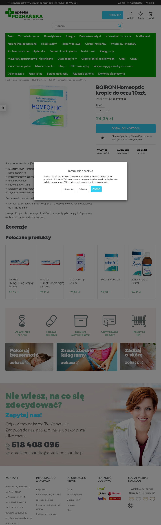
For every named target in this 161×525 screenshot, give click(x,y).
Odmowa (83, 189)
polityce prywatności (99, 182)
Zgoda (96, 189)
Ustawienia (68, 189)
